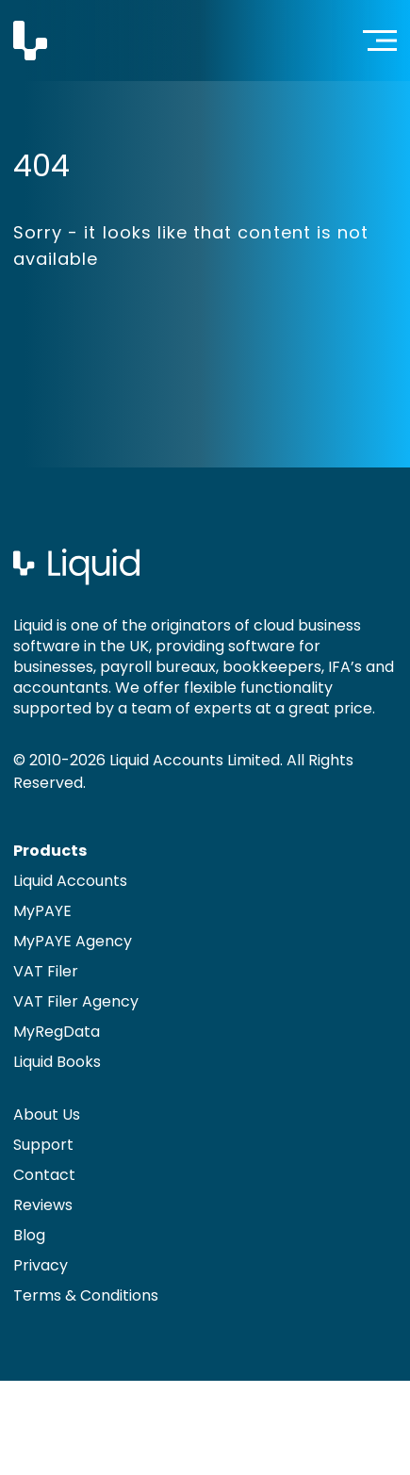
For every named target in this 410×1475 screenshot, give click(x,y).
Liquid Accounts (70, 881)
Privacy (40, 1265)
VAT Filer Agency (76, 1001)
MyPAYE (42, 911)
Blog (29, 1235)
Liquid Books (57, 1062)
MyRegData (56, 1031)
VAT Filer (45, 971)
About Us (46, 1114)
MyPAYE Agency (72, 941)
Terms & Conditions (85, 1295)
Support (43, 1144)
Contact (44, 1175)
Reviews (43, 1205)
